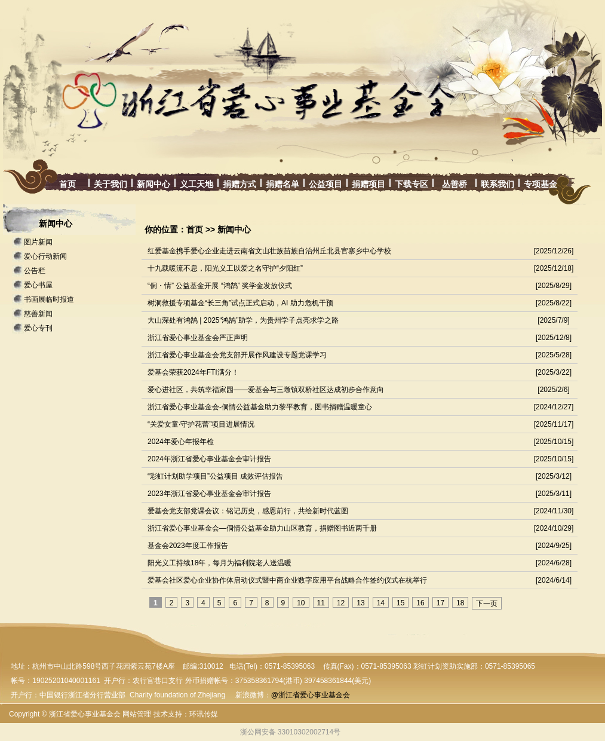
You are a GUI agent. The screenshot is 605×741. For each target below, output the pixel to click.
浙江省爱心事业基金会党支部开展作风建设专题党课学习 (237, 355)
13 (360, 603)
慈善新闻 (38, 314)
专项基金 (540, 184)
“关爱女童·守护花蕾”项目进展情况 (201, 424)
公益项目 (325, 184)
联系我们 (497, 184)
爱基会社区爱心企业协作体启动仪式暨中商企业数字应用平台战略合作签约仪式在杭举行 (287, 580)
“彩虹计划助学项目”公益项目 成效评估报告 (215, 476)
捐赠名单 (282, 184)
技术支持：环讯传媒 (185, 714)
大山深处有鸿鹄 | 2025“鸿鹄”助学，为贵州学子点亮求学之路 (243, 320)
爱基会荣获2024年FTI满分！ (193, 372)
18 (460, 603)
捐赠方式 (239, 184)
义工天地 (196, 184)
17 (440, 603)
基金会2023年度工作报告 (188, 545)
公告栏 (34, 271)
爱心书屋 (38, 285)
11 (321, 603)
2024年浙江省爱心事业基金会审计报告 (209, 459)
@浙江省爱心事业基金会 (310, 695)
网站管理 (136, 714)
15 (400, 603)
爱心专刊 (38, 328)
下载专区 (411, 184)
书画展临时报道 (49, 299)
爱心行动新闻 (45, 256)
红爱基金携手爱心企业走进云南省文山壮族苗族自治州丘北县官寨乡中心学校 (269, 251)
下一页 (486, 603)
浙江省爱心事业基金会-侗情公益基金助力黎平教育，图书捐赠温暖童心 (260, 407)
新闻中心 (153, 184)
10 (301, 603)
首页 (67, 184)
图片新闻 (38, 242)
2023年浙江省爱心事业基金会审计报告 (209, 493)
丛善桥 (454, 184)
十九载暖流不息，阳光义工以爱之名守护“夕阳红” (225, 268)
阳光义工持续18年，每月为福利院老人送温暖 (219, 563)
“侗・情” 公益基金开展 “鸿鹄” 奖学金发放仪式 (220, 285)
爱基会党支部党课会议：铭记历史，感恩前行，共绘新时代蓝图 (248, 511)
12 (341, 603)
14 (381, 603)
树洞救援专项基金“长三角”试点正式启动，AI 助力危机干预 (240, 303)
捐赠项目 (368, 184)
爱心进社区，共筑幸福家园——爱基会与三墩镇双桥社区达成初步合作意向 (266, 389)
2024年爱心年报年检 (181, 441)
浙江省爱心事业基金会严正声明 (198, 337)
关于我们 (110, 184)
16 (420, 603)
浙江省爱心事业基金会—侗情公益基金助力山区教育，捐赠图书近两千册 (262, 528)
